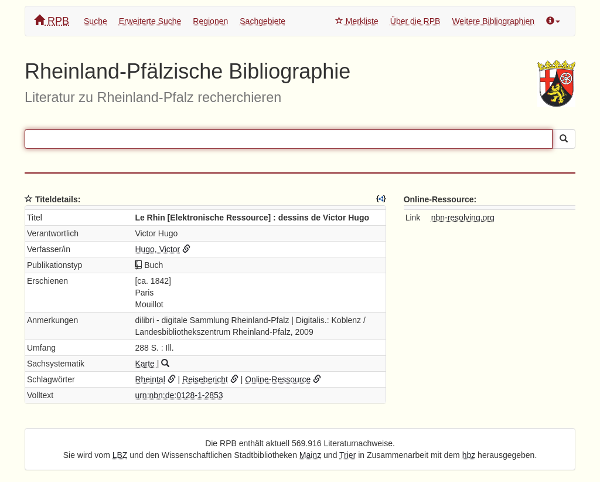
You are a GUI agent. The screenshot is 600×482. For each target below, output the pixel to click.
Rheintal (150, 379)
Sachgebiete (262, 21)
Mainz (310, 455)
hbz (469, 455)
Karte (145, 363)
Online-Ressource (278, 379)
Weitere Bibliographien (493, 21)
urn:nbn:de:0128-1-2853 (179, 395)
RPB (51, 21)
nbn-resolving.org (463, 217)
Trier (347, 455)
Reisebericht (205, 379)
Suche (95, 21)
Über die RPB (415, 21)
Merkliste (357, 21)
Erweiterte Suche (150, 21)
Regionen (210, 21)
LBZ (120, 455)
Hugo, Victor (157, 249)
